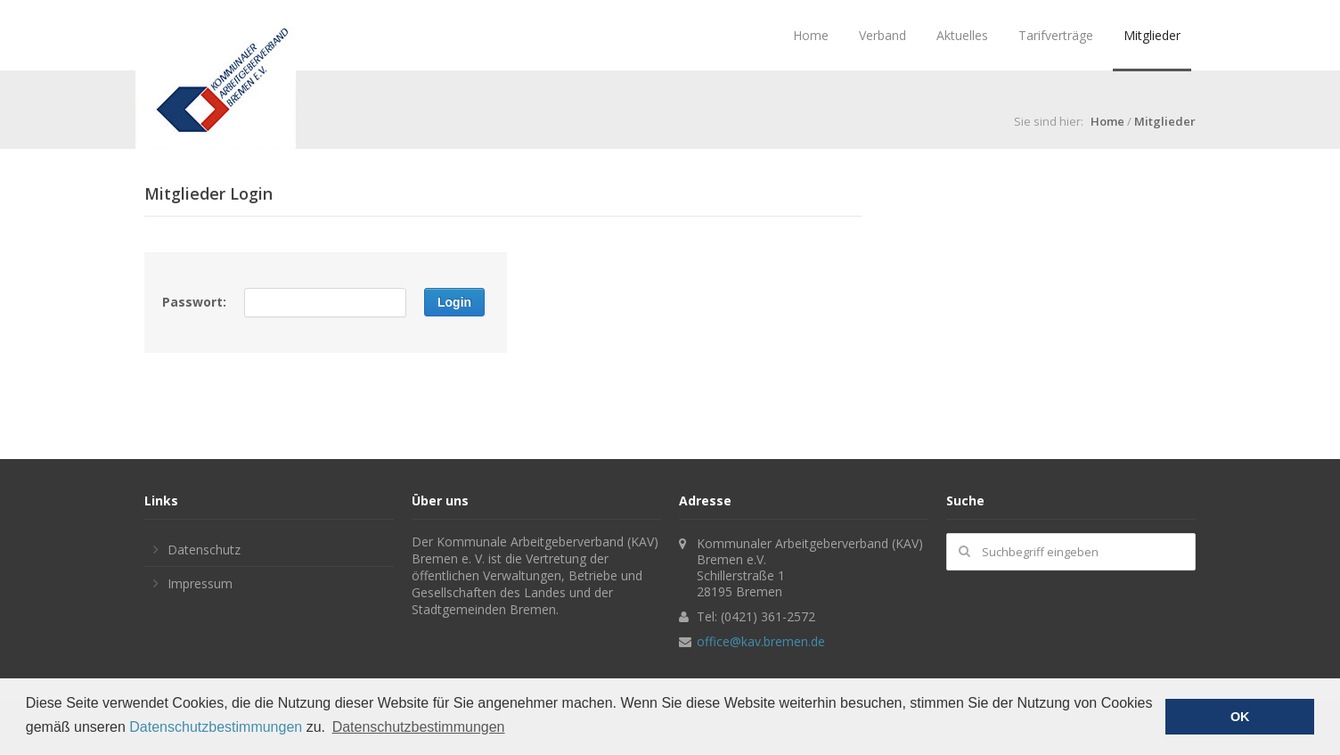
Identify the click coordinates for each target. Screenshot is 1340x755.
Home (811, 35)
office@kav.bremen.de (761, 641)
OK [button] (1240, 717)
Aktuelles (962, 35)
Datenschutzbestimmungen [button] (418, 726)
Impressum (200, 583)
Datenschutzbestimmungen (215, 726)
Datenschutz (204, 549)
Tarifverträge (1055, 35)
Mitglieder (1152, 35)
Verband (882, 35)
